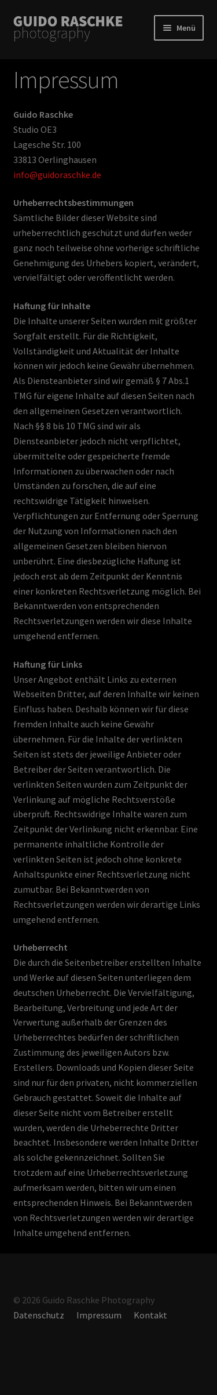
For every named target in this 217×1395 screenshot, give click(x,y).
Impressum (99, 1315)
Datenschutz (38, 1315)
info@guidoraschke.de (57, 174)
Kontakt (150, 1315)
